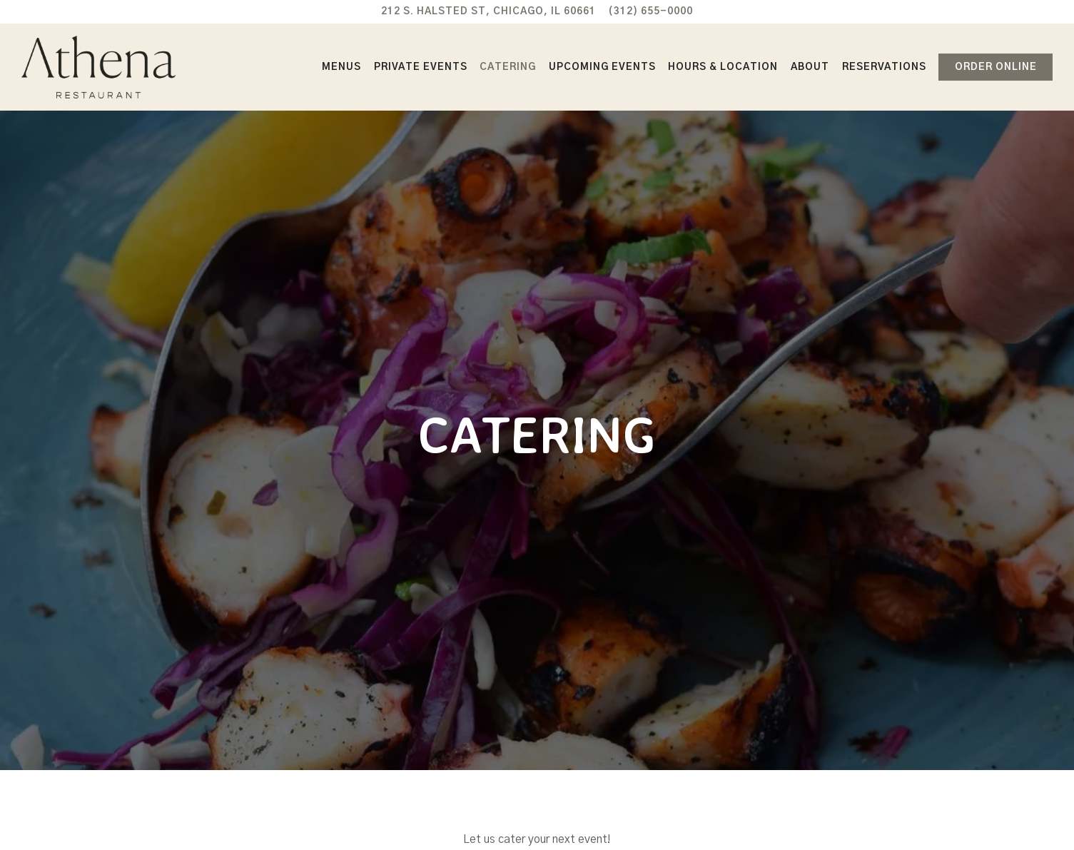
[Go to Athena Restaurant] (488, 11)
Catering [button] (508, 67)
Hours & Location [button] (723, 67)
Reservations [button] (884, 67)
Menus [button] (341, 67)
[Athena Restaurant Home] (98, 66)
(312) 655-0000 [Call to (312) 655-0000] (650, 11)
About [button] (810, 67)
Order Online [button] (996, 67)
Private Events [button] (420, 67)
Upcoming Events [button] (602, 67)
